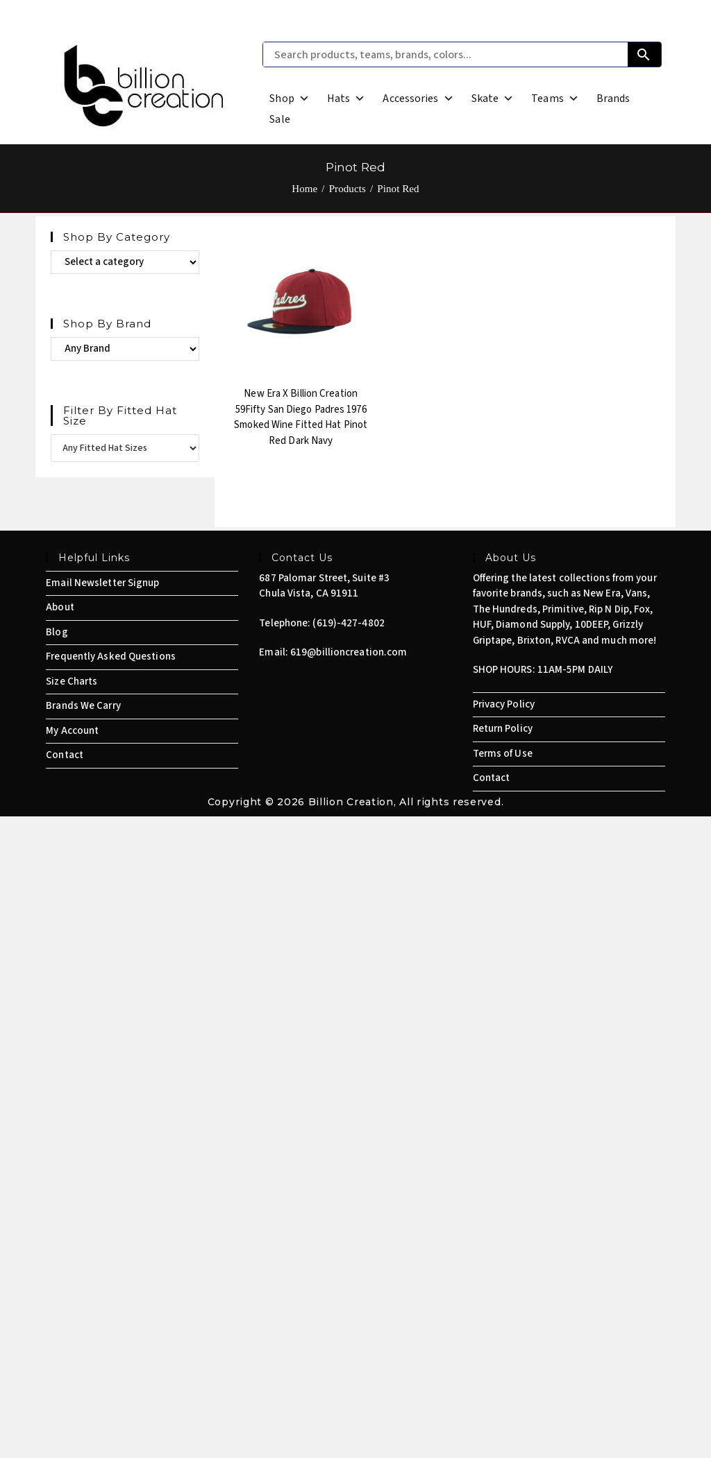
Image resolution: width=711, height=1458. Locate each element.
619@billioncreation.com (348, 652)
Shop (289, 98)
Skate (493, 98)
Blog (56, 632)
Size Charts (71, 681)
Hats (346, 98)
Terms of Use (503, 753)
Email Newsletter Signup (102, 583)
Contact (64, 755)
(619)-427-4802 (348, 623)
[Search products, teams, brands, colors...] (445, 54)
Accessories (418, 98)
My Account (72, 730)
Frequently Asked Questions (111, 656)
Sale (279, 119)
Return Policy (503, 728)
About (60, 607)
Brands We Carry (83, 705)
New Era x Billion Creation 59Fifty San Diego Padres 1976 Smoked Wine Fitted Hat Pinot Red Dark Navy (300, 417)
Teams (555, 98)
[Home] (304, 188)
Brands (613, 98)
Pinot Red (398, 188)
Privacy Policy (504, 704)
